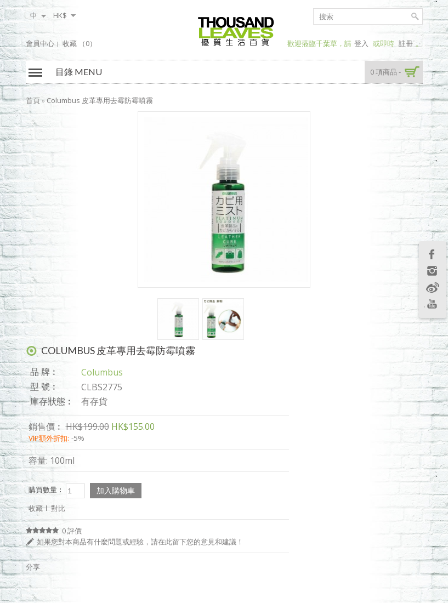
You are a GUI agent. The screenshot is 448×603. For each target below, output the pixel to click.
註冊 (406, 43)
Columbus (102, 372)
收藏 (36, 508)
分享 (33, 567)
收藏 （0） (80, 43)
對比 (58, 508)
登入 (361, 43)
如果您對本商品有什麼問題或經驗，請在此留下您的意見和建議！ (140, 542)
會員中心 (40, 43)
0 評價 (72, 531)
